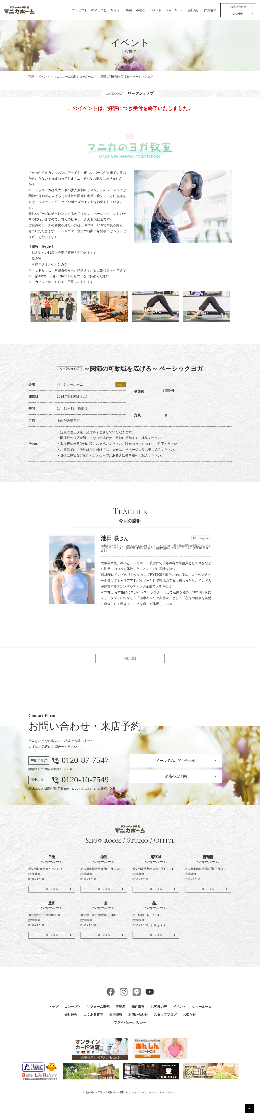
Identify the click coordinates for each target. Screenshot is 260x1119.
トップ (53, 1011)
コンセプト (79, 10)
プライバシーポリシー (130, 1027)
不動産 (140, 10)
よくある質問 (93, 1019)
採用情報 (210, 10)
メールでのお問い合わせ (176, 765)
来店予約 (238, 13)
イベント (155, 10)
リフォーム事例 (121, 10)
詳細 (120, 384)
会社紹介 (194, 10)
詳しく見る (52, 892)
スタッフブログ (165, 1019)
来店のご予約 (176, 781)
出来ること (99, 10)
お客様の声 (159, 1011)
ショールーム (174, 10)
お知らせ (189, 1019)
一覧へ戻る (130, 660)
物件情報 (138, 1011)
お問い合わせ (238, 6)
